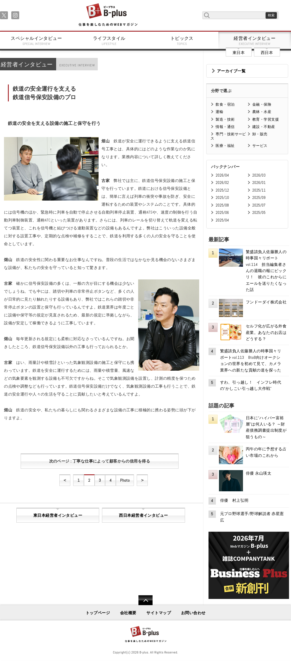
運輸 (219, 111)
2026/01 (259, 182)
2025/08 (222, 205)
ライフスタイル (109, 40)
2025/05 (259, 212)
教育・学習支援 (265, 119)
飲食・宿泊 (225, 104)
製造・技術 (225, 119)
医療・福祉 (225, 145)
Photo (125, 480)
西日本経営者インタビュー (143, 515)
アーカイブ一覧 (231, 70)
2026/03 (259, 175)
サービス (260, 145)
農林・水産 (261, 111)
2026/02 (222, 182)
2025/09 (259, 197)
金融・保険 (261, 104)
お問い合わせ (193, 612)
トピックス (182, 40)
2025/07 (259, 205)
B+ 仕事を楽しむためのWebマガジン (108, 15)
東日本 (239, 52)
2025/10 (222, 197)
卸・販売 (260, 134)
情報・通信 (225, 126)
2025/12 (222, 190)
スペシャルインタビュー (36, 40)
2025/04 (222, 220)
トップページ (98, 612)
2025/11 (259, 190)
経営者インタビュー (254, 40)
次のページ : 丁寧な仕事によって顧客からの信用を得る (99, 461)
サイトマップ (158, 612)
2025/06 (222, 212)
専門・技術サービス (228, 136)
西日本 (267, 52)
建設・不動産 (263, 126)
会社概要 (128, 612)
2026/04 (222, 175)
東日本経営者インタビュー (57, 515)
